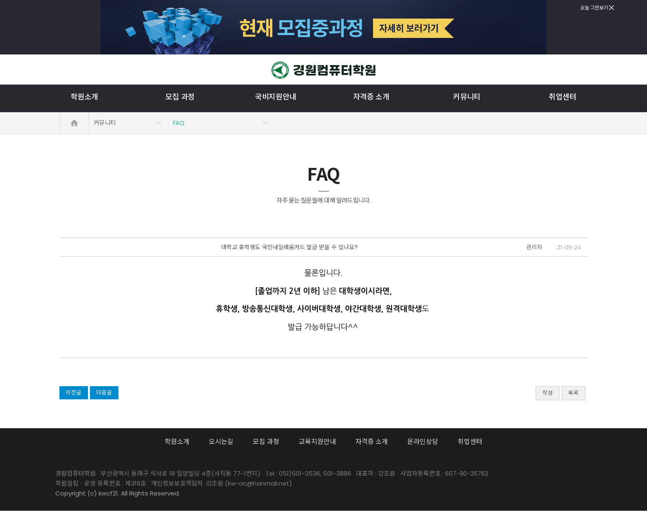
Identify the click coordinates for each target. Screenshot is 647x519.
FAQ (178, 122)
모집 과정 (180, 96)
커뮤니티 (467, 96)
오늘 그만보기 (597, 7)
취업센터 (562, 96)
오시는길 (221, 441)
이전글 (74, 392)
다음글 (104, 392)
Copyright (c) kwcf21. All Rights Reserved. (117, 493)
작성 (547, 393)
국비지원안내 (275, 96)
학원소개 (84, 96)
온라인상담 (422, 441)
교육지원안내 (317, 441)
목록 (573, 393)
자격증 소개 (371, 96)
